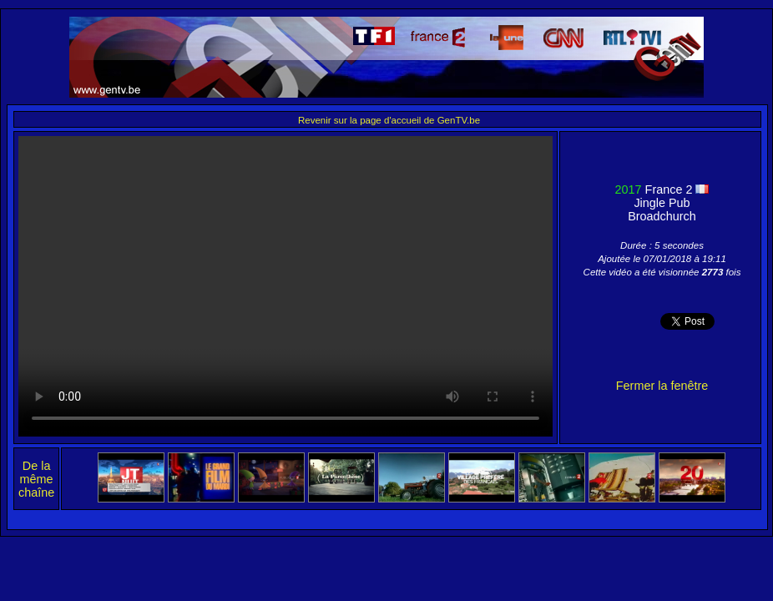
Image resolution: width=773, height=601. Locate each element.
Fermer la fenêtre (662, 385)
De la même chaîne (36, 479)
